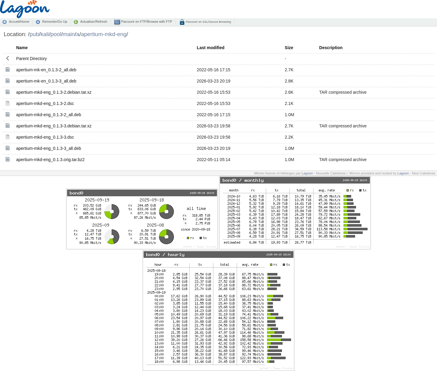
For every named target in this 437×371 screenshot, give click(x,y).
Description (331, 47)
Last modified (211, 47)
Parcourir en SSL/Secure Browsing (208, 21)
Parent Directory (31, 58)
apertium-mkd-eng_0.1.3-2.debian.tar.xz (53, 92)
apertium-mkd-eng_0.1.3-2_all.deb (48, 114)
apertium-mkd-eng (104, 34)
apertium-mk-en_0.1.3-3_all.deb (46, 81)
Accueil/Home (19, 21)
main (69, 34)
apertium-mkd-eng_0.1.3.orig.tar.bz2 (50, 159)
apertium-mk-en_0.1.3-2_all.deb (46, 69)
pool (55, 34)
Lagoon (307, 173)
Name (22, 47)
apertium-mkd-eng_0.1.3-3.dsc (45, 137)
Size (289, 47)
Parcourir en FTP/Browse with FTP (146, 21)
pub (34, 34)
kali (44, 34)
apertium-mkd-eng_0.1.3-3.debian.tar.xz (53, 125)
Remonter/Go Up (54, 21)
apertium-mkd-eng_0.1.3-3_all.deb (48, 148)
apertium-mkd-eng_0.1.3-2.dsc (45, 103)
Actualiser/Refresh (93, 21)
